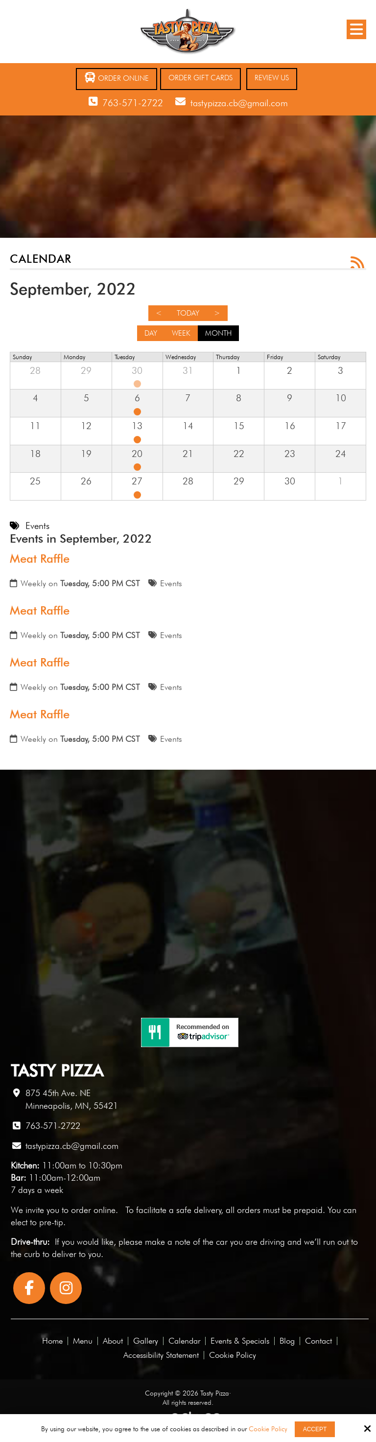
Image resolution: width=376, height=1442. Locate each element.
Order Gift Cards (200, 77)
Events (171, 583)
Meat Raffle (40, 558)
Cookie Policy (268, 1429)
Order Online (116, 77)
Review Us (272, 77)
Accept (315, 1429)
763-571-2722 (132, 102)
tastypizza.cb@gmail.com (239, 102)
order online (93, 1210)
